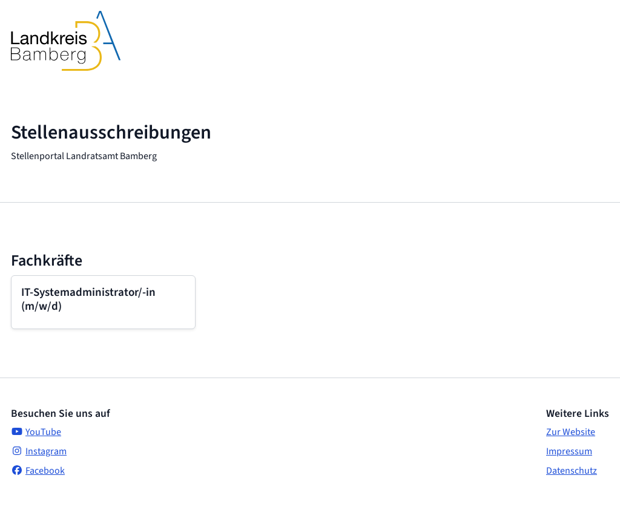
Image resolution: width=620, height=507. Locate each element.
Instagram (39, 451)
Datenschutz (571, 470)
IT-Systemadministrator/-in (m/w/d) (88, 299)
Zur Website (570, 432)
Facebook (38, 470)
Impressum (569, 451)
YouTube (36, 432)
